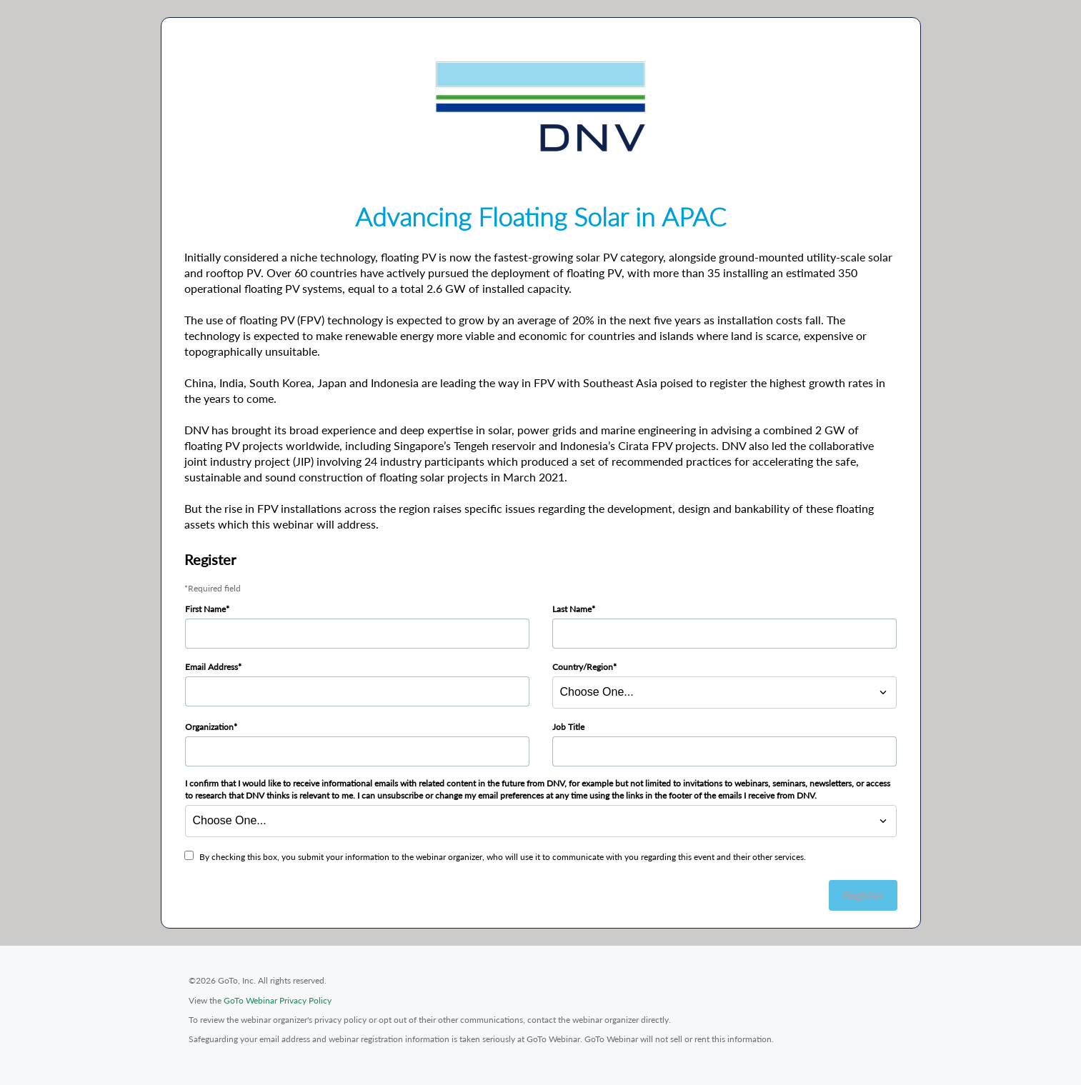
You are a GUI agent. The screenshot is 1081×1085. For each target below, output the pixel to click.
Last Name (572, 609)
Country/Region (582, 666)
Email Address (211, 666)
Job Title (568, 726)
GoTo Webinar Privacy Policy (278, 1000)
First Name (205, 609)
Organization (209, 726)
